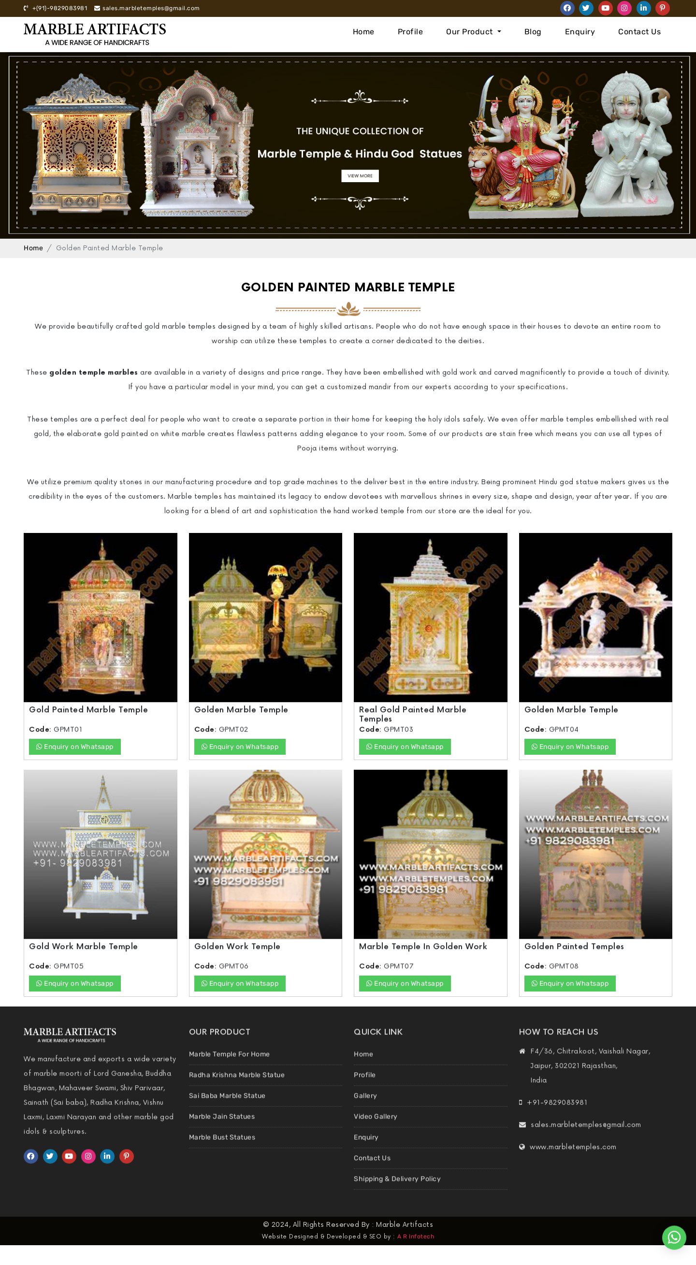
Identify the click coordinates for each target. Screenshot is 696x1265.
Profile (410, 31)
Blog (533, 31)
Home (364, 31)
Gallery (365, 1113)
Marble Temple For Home (229, 1071)
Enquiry (580, 31)
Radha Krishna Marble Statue (237, 1092)
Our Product (470, 31)
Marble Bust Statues (222, 1154)
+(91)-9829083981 (55, 8)
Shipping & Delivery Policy (397, 1196)
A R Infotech (415, 1236)
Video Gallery (376, 1134)
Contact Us (639, 31)
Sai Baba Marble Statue (227, 1113)
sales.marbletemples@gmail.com (147, 8)
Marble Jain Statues (222, 1134)
